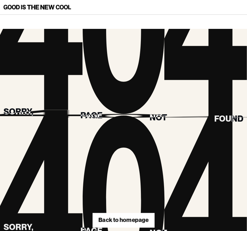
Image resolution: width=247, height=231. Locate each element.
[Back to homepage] (37, 7)
